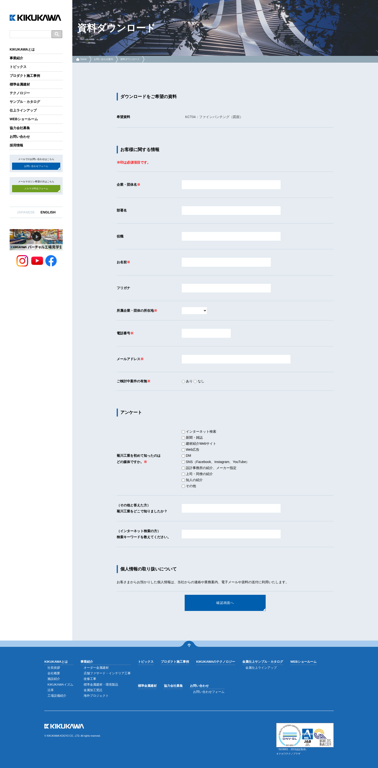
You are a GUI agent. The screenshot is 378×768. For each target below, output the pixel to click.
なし (199, 381)
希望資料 (123, 117)
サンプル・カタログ (25, 102)
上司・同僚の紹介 (197, 474)
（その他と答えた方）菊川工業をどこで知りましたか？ (142, 508)
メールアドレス (128, 359)
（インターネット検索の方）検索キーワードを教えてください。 (144, 534)
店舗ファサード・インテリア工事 (107, 673)
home (84, 59)
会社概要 (53, 673)
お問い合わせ (20, 137)
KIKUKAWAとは (22, 49)
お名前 (122, 262)
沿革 (50, 690)
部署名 (122, 210)
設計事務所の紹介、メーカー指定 (209, 468)
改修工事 (90, 679)
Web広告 (190, 449)
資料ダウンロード (130, 59)
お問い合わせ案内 (103, 59)
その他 (189, 486)
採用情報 (16, 145)
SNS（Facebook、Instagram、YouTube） (215, 462)
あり (187, 381)
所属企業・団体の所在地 (135, 310)
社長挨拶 (53, 667)
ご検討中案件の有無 (132, 381)
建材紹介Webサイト (199, 443)
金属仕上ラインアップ (261, 667)
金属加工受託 (93, 690)
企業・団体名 (127, 184)
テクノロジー (20, 93)
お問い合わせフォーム (36, 166)
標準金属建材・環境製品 (101, 684)
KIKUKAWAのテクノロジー (215, 661)
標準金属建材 (20, 84)
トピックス (18, 67)
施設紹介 (53, 679)
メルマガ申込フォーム (36, 188)
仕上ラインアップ (23, 110)
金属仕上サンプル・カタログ (262, 661)
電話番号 (123, 333)
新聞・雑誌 (192, 437)
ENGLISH (47, 212)
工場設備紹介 (56, 695)
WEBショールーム (24, 119)
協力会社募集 (20, 128)
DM (186, 455)
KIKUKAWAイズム (60, 684)
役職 (120, 236)
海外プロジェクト (96, 695)
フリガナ (123, 288)
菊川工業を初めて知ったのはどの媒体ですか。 (139, 458)
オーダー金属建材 (96, 667)
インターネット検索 (199, 431)
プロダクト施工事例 (25, 76)
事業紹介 (16, 58)
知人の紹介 (192, 480)
